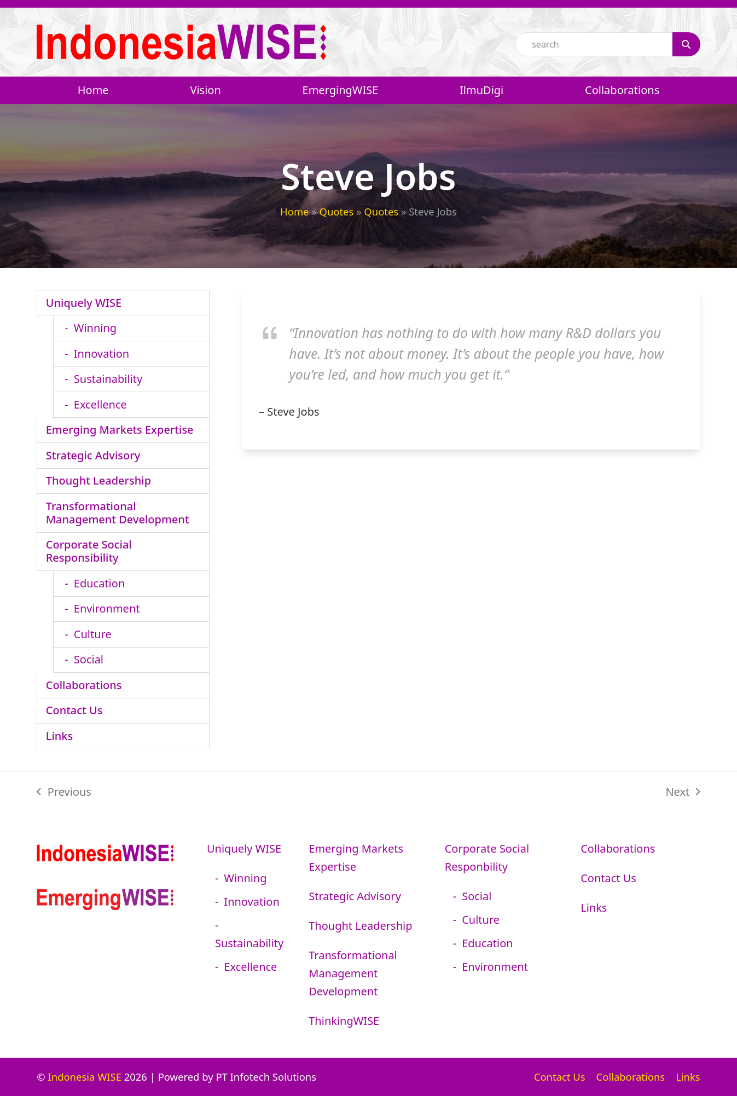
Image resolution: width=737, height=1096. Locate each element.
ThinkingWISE (344, 1020)
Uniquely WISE (83, 302)
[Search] (686, 44)
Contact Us (74, 710)
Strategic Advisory (93, 455)
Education (99, 583)
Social (88, 659)
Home (294, 211)
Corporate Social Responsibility (89, 551)
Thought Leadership (98, 480)
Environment (107, 608)
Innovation (101, 353)
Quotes (337, 211)
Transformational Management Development (117, 513)
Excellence (100, 404)
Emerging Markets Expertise (120, 429)
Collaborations (84, 685)
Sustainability (108, 378)
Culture (93, 634)
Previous (64, 792)
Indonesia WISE (84, 1076)
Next (682, 792)
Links (59, 735)
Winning (95, 327)
